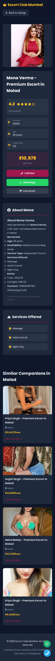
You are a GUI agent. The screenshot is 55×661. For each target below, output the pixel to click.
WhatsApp (27, 182)
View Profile (13, 439)
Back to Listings (16, 12)
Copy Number (27, 191)
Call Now (28, 173)
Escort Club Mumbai (23, 4)
